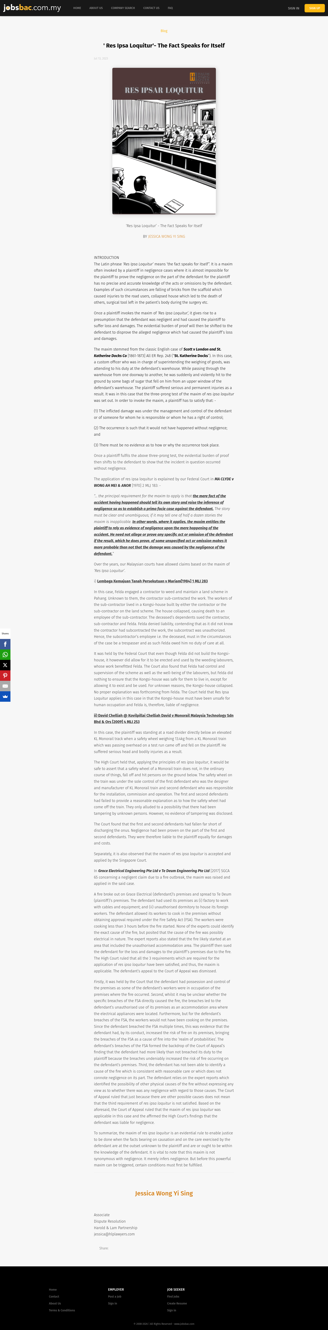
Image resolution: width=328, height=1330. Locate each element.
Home (53, 1289)
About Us (55, 1303)
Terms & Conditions (62, 1310)
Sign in (293, 8)
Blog (164, 31)
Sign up (314, 8)
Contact (54, 1296)
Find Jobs (173, 1296)
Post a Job (114, 1296)
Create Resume (177, 1303)
